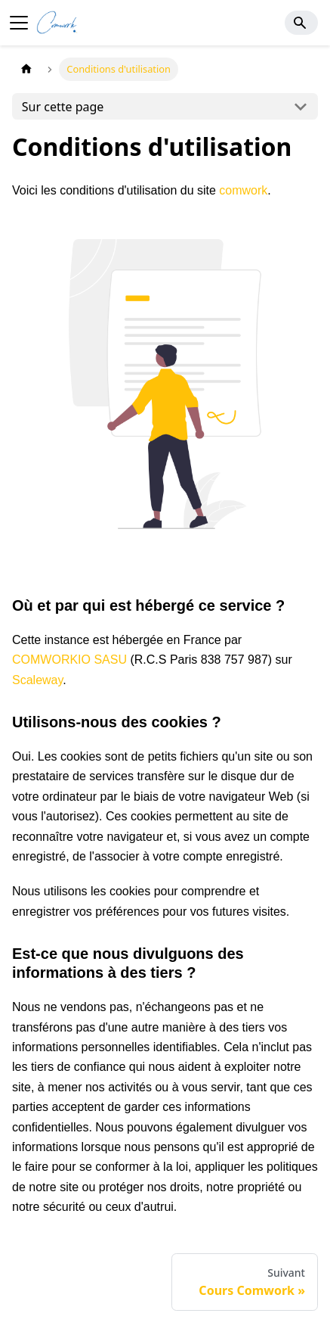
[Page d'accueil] (26, 69)
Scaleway (37, 680)
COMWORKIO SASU (69, 659)
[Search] (301, 23)
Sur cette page (63, 106)
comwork (243, 190)
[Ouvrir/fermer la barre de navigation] (19, 22)
